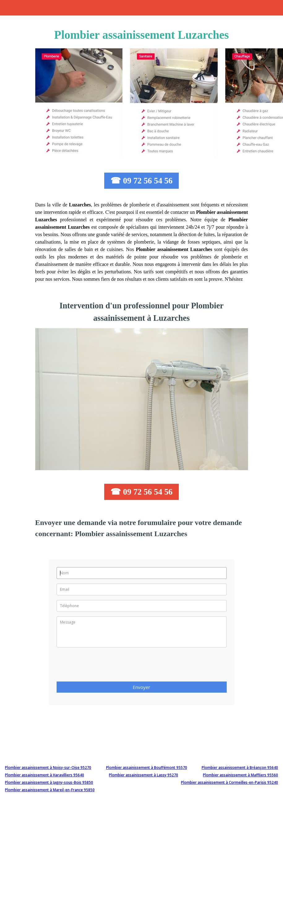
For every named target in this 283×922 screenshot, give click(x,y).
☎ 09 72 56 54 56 (141, 180)
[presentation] (104, 666)
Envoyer (141, 687)
